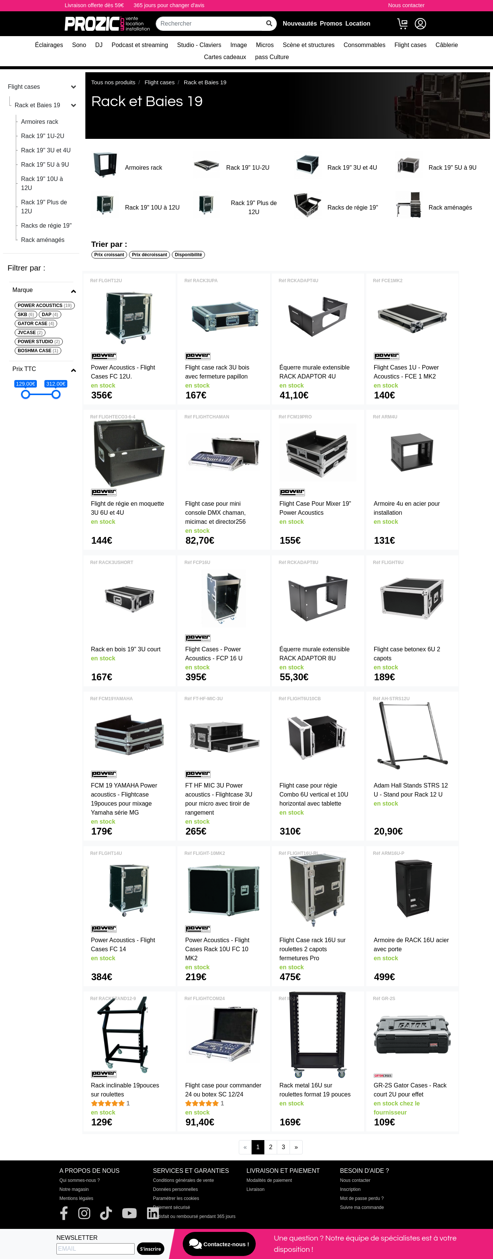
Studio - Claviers (199, 45)
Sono (79, 45)
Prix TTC (24, 369)
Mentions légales (76, 1198)
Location (357, 23)
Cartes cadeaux (225, 57)
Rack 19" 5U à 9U (45, 164)
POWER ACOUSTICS (45, 305)
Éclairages (49, 45)
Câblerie (446, 45)
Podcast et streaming (140, 45)
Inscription (350, 1189)
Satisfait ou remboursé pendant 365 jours (194, 1216)
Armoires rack (39, 122)
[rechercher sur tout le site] (269, 24)
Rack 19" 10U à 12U (42, 183)
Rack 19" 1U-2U (42, 136)
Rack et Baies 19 (37, 105)
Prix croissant (109, 254)
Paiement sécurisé (171, 1207)
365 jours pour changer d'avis (168, 5)
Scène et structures (309, 45)
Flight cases (410, 45)
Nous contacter (406, 5)
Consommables (364, 45)
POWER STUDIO (39, 341)
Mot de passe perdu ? (362, 1198)
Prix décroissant (149, 254)
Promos (331, 23)
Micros (265, 45)
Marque (22, 290)
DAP (50, 314)
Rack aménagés (43, 240)
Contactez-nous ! (219, 1244)
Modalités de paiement (269, 1180)
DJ (99, 45)
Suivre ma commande (362, 1207)
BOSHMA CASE (38, 350)
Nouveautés (300, 23)
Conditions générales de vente (183, 1180)
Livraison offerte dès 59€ (94, 5)
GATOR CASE (36, 323)
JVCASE (30, 332)
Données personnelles (175, 1189)
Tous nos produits (113, 82)
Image (238, 45)
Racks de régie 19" (46, 225)
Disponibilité (188, 254)
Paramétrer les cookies (176, 1198)
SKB (26, 314)
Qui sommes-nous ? (79, 1180)
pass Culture (272, 57)
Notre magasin (74, 1189)
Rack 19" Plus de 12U (44, 206)
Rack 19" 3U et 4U (46, 150)
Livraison (256, 1189)
